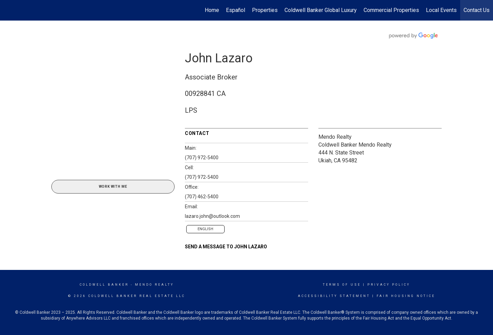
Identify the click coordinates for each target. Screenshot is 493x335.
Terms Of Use (342, 284)
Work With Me (113, 186)
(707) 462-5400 (201, 196)
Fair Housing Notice (406, 296)
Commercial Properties (391, 10)
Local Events (441, 10)
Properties (265, 10)
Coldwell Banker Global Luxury (321, 10)
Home (212, 10)
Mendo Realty (335, 137)
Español (235, 10)
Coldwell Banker (104, 284)
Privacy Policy (388, 284)
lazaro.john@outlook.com (212, 216)
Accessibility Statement (334, 296)
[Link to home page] (8, 10)
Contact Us (477, 10)
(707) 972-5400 (201, 157)
